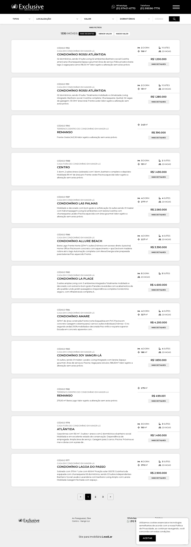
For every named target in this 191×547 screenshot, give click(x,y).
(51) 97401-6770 (125, 8)
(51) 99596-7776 (150, 8)
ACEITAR (147, 538)
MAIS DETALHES (159, 64)
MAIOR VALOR (122, 34)
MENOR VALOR (105, 34)
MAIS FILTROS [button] (95, 27)
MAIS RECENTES (87, 34)
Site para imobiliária (95, 536)
